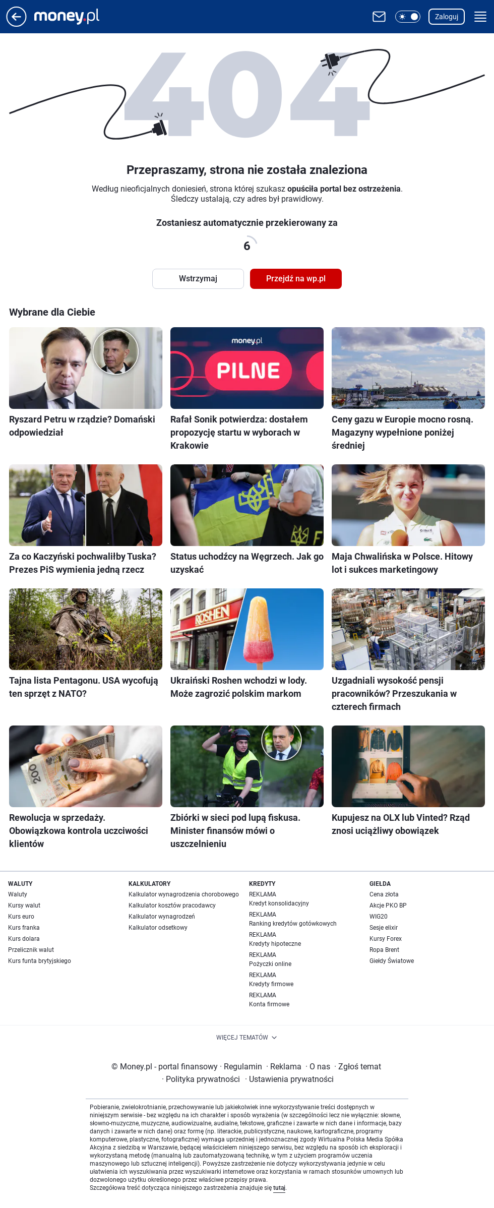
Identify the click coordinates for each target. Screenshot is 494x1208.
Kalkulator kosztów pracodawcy (172, 905)
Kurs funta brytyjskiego (39, 960)
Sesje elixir (383, 927)
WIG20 (378, 916)
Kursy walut (24, 905)
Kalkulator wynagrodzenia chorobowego (184, 894)
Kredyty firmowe (271, 984)
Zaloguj (446, 17)
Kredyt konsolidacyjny (279, 903)
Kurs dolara (24, 938)
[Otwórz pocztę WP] (379, 17)
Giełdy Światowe (391, 960)
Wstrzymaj (198, 278)
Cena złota (384, 894)
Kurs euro (21, 916)
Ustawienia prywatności (289, 1079)
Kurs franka (24, 927)
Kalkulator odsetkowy (158, 927)
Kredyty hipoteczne (275, 943)
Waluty (17, 894)
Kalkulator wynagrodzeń (162, 916)
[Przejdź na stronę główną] (16, 24)
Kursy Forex (385, 938)
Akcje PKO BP (388, 905)
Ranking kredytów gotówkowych (293, 923)
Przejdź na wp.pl (296, 278)
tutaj (279, 1187)
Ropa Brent (384, 949)
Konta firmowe (269, 1004)
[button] (407, 17)
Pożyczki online (270, 964)
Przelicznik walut (31, 949)
